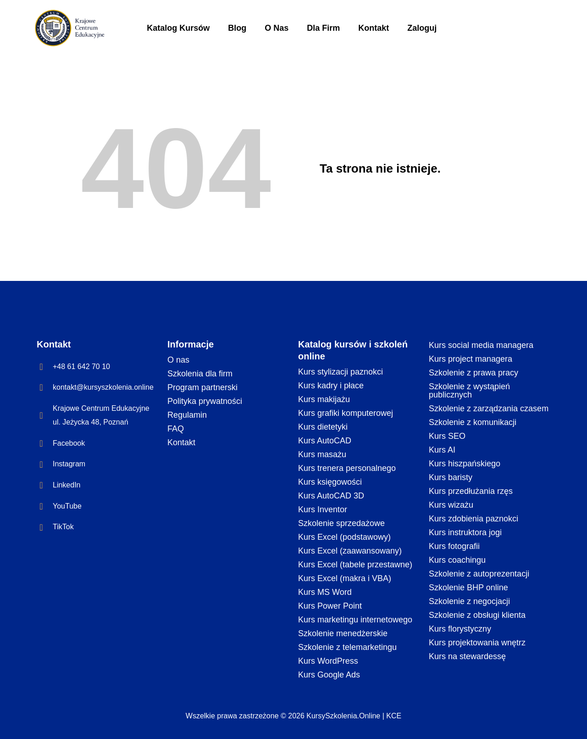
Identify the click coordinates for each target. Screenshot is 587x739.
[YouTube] (41, 506)
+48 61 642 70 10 (81, 366)
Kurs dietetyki (323, 426)
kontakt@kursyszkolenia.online (103, 387)
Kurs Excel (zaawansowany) (350, 550)
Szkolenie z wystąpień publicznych (469, 390)
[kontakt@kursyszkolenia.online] (41, 387)
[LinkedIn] (41, 485)
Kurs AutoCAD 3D (331, 495)
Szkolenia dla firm (200, 373)
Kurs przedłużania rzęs (471, 491)
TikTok (63, 527)
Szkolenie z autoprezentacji (479, 573)
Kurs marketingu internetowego (355, 619)
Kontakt (373, 28)
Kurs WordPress (328, 661)
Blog (237, 28)
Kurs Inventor (322, 509)
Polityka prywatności (204, 401)
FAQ (175, 428)
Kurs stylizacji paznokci (340, 371)
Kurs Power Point (330, 605)
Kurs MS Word (325, 592)
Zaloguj (422, 28)
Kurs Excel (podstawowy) (344, 537)
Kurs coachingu (457, 560)
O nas (178, 359)
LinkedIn (67, 485)
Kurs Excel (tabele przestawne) (355, 564)
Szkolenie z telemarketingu (347, 647)
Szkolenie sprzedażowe (341, 523)
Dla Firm (323, 28)
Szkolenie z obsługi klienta (477, 615)
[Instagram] (41, 464)
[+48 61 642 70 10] (41, 366)
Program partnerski (202, 387)
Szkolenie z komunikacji (472, 422)
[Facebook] (41, 443)
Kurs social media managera (481, 345)
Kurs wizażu (451, 504)
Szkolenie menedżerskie (343, 633)
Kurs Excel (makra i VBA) (344, 578)
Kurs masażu (322, 454)
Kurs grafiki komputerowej (345, 413)
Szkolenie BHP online (468, 587)
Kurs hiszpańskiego (464, 463)
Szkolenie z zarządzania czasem (488, 408)
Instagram (69, 464)
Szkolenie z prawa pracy (473, 372)
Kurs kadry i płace (331, 385)
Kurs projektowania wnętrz (477, 642)
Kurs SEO (447, 436)
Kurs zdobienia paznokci (473, 518)
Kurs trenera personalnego (347, 468)
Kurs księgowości (330, 482)
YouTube (67, 506)
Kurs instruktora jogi (465, 532)
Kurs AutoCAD (324, 440)
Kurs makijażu (324, 399)
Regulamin (187, 415)
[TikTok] (41, 527)
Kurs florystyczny (460, 628)
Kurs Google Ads (329, 674)
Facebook (69, 443)
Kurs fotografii (454, 546)
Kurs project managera (470, 359)
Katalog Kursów (178, 28)
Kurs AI (442, 449)
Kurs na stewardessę (467, 656)
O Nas (276, 28)
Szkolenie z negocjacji (469, 601)
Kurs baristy (450, 477)
